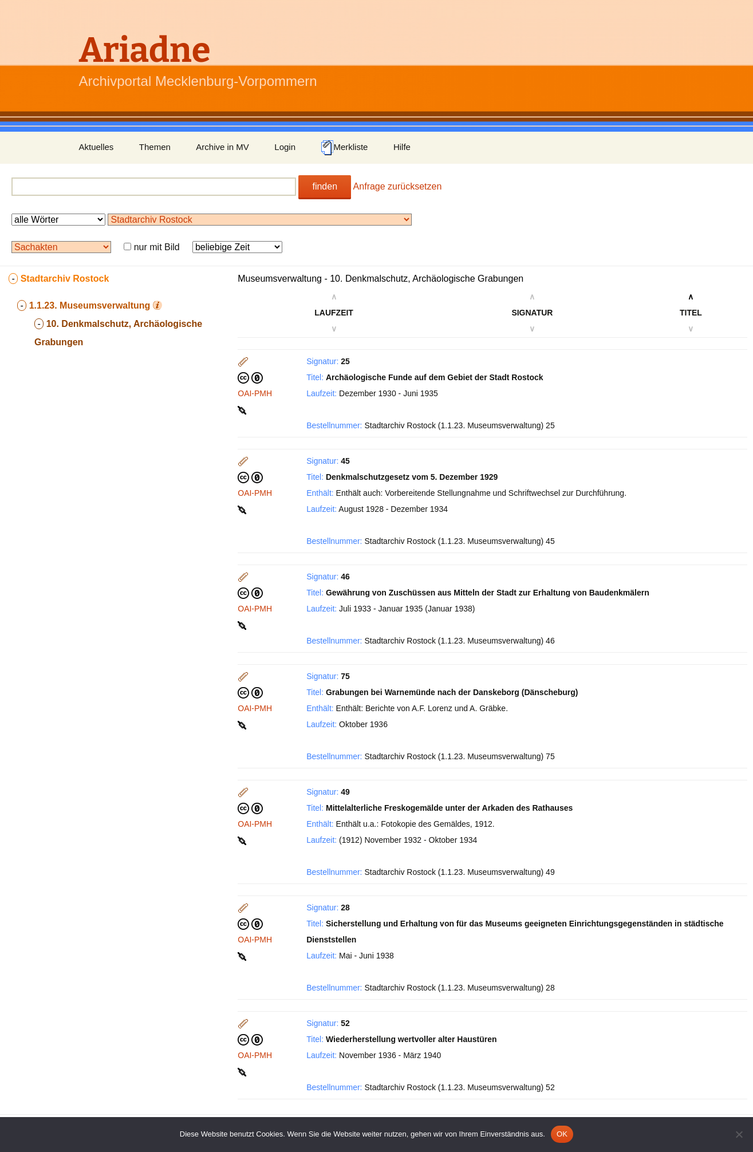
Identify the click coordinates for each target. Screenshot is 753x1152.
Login (284, 147)
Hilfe (402, 147)
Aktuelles (96, 147)
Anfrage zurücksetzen (397, 186)
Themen (155, 147)
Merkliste (344, 147)
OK (562, 1134)
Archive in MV (222, 147)
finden (324, 186)
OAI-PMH (255, 393)
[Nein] (738, 1134)
